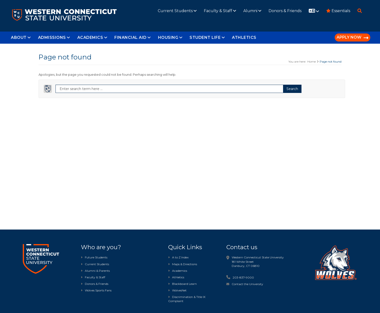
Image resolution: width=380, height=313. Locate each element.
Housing (170, 37)
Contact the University (247, 284)
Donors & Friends (285, 10)
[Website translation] (314, 11)
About (21, 37)
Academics (92, 37)
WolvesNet (177, 290)
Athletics (244, 37)
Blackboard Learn (182, 284)
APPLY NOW (352, 37)
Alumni (252, 10)
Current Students (177, 10)
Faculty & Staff (220, 10)
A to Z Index (178, 257)
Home (311, 61)
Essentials (338, 10)
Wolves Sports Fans (98, 290)
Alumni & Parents (97, 270)
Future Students (94, 257)
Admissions (54, 37)
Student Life (207, 37)
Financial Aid (132, 37)
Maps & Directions (182, 264)
